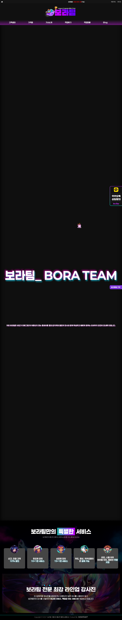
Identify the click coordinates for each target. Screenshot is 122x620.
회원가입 (113, 1)
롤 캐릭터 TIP (115, 287)
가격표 (30, 22)
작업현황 (87, 22)
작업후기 (68, 22)
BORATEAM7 (83, 617)
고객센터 (12, 22)
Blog (105, 22)
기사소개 (49, 22)
